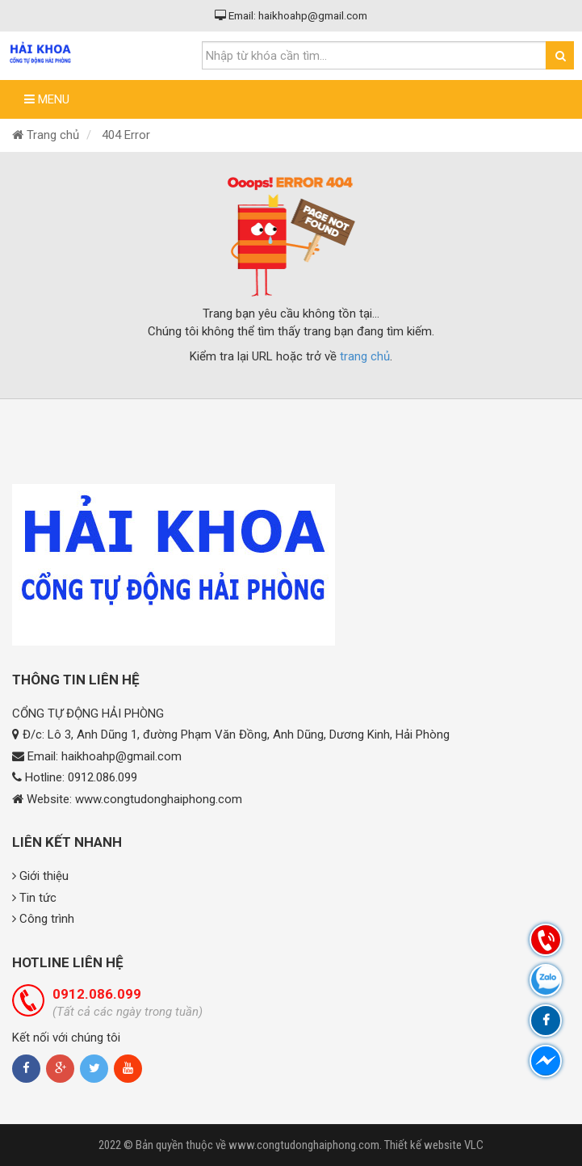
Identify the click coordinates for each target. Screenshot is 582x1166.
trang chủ (365, 356)
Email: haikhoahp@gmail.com (291, 15)
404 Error (126, 135)
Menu (46, 99)
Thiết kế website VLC (434, 1145)
